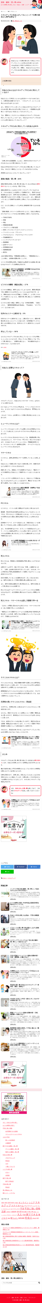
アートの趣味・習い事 (12, 1149)
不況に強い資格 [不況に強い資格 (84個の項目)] (32, 1208)
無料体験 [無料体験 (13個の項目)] (21, 1218)
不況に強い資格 (7, 1128)
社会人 (5, 878)
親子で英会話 (9, 1181)
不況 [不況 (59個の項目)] (22, 1208)
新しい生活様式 (10, 1140)
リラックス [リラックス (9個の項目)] (16, 1209)
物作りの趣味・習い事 (12, 1152)
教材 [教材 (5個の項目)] (9, 1218)
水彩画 (7, 1175)
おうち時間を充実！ (9, 1125)
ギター (7, 1172)
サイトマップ (32, 1297)
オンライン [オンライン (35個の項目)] (23, 1202)
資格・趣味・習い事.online (11, 2)
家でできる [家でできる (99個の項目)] (32, 1214)
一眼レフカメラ (10, 1166)
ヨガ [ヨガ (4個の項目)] (11, 1209)
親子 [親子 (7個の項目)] (38, 1218)
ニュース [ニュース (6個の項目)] (34, 1206)
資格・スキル (23, 1297)
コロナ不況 (6, 1137)
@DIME (4, 347)
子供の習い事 (7, 1184)
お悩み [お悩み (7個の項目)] (16, 1202)
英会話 (7, 1161)
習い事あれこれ (17, 21)
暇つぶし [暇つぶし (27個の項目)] (14, 1218)
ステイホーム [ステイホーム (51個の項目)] (17, 1205)
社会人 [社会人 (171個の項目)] (28, 1217)
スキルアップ (11, 878)
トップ (8, 1297)
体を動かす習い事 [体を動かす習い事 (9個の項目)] (27, 1211)
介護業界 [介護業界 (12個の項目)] (13, 1212)
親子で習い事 (7, 1178)
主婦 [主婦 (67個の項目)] (3, 1211)
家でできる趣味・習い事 (10, 1146)
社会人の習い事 (7, 1155)
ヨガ (6, 1163)
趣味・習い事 (15, 1297)
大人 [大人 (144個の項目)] (19, 1214)
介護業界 (8, 1143)
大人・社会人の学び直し (10, 1122)
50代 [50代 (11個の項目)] (9, 1203)
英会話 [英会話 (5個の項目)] (34, 1218)
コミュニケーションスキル (13, 1134)
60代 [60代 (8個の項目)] (12, 1202)
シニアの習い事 (7, 1169)
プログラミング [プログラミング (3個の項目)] (6, 1209)
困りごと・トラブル (9, 1193)
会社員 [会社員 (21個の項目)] (19, 1212)
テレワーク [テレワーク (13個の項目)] (28, 1206)
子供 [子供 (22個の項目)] (24, 1215)
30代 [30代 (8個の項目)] (2, 1202)
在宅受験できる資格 (11, 1131)
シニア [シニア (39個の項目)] (32, 1202)
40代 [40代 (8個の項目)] (6, 1202)
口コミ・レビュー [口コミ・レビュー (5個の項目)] (12, 1215)
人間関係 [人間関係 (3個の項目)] (8, 1211)
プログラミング (10, 1158)
